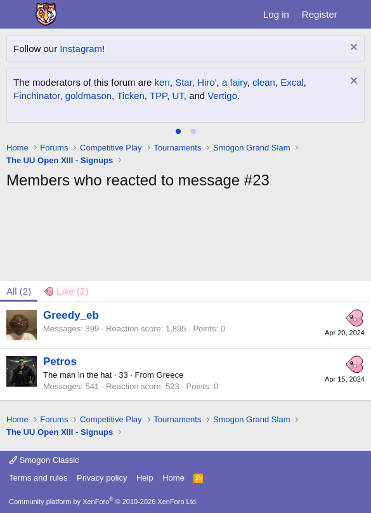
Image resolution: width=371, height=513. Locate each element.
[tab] (178, 131)
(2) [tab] (18, 291)
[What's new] (356, 14)
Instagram (81, 48)
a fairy (234, 82)
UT (177, 95)
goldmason (88, 95)
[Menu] (17, 14)
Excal (292, 82)
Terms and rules (38, 478)
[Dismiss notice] (352, 48)
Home (173, 478)
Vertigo (222, 95)
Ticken (131, 95)
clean (263, 82)
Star (183, 82)
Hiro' (206, 82)
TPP (158, 95)
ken (162, 82)
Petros (60, 362)
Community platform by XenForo (103, 501)
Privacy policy (102, 478)
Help (144, 478)
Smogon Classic (44, 460)
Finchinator (36, 95)
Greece (170, 375)
